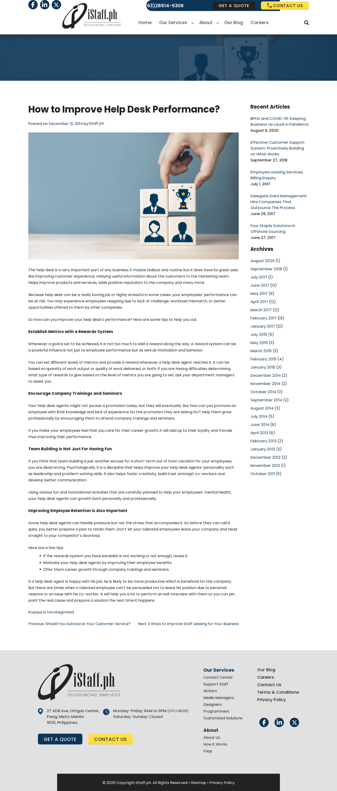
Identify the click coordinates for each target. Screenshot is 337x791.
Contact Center (216, 676)
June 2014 (259, 417)
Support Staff (214, 683)
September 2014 (265, 393)
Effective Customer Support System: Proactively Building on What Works (278, 147)
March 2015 (260, 345)
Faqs (206, 750)
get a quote (234, 5)
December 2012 (264, 448)
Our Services (175, 23)
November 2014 (264, 377)
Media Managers (217, 697)
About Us (210, 737)
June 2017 (259, 281)
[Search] (306, 22)
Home (148, 23)
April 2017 (259, 297)
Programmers (215, 710)
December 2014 (265, 369)
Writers (208, 690)
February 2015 (263, 353)
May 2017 (258, 289)
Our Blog (232, 23)
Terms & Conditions (276, 691)
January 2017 (262, 321)
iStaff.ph (95, 123)
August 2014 (261, 401)
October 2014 (262, 385)
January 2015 (262, 361)
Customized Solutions (221, 717)
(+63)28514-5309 (162, 5)
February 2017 (263, 313)
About (205, 23)
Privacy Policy (270, 699)
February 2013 (263, 433)
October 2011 (262, 464)
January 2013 (262, 440)
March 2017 (260, 305)
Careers (257, 23)
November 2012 (264, 456)
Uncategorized (59, 612)
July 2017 (258, 273)
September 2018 (265, 265)
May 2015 (258, 337)
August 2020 (261, 257)
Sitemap (198, 782)
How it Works (214, 743)
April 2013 (258, 425)
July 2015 (258, 329)
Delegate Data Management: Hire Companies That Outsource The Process (277, 199)
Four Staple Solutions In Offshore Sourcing (271, 225)
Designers (211, 704)
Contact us (285, 5)
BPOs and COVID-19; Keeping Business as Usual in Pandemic (277, 121)
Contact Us (268, 684)
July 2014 (258, 409)
